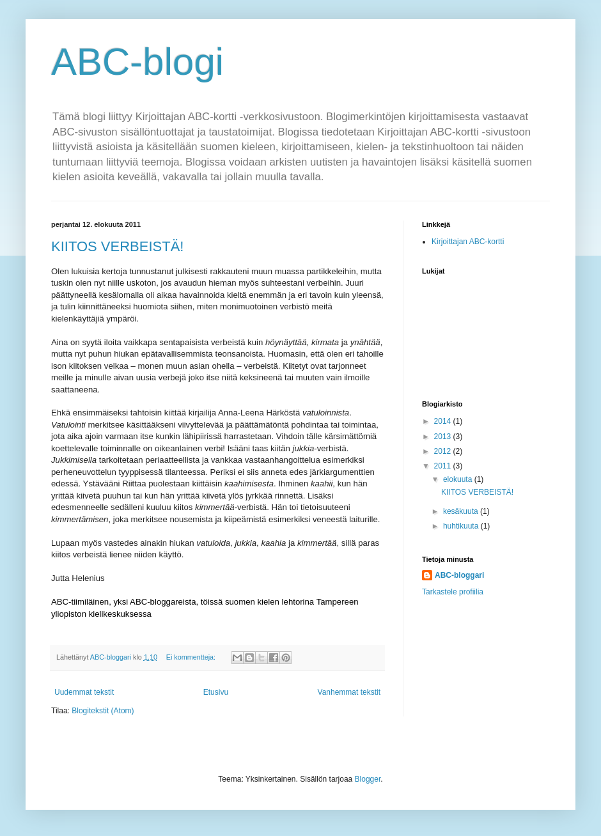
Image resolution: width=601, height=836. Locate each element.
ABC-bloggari (459, 575)
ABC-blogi (137, 61)
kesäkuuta (461, 511)
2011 (443, 465)
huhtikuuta (462, 526)
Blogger (368, 779)
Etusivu (215, 692)
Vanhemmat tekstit (349, 692)
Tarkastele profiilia (452, 591)
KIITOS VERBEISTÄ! (117, 246)
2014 (443, 421)
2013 (443, 436)
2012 (443, 451)
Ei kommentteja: (191, 657)
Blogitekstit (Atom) (103, 710)
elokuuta (458, 479)
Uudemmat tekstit (84, 692)
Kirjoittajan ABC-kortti (468, 241)
